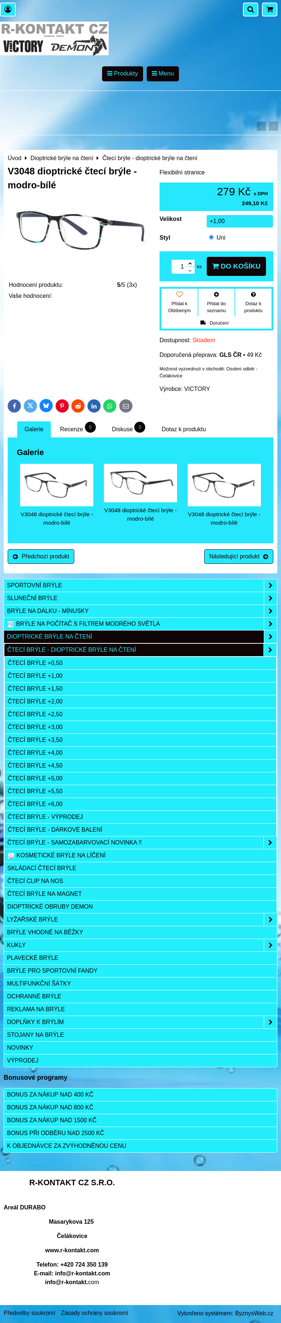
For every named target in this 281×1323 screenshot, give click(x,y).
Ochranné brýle (34, 996)
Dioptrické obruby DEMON (50, 906)
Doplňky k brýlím (142, 1022)
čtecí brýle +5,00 (35, 778)
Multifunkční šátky (39, 983)
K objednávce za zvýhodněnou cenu (66, 1146)
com (72, 1282)
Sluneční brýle (142, 598)
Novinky (20, 1048)
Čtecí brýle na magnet (44, 894)
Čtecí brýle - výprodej (45, 817)
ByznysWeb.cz (254, 1313)
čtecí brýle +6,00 (35, 804)
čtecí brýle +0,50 (35, 663)
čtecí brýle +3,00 (35, 727)
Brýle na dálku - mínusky (142, 611)
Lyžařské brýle (142, 919)
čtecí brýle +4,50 (35, 765)
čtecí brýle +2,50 (35, 714)
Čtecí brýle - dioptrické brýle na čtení (142, 650)
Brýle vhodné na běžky (45, 932)
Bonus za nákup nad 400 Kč (50, 1094)
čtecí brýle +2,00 (35, 701)
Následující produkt (238, 556)
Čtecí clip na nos (35, 881)
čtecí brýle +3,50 (35, 740)
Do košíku (236, 266)
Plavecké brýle (32, 958)
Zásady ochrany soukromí (94, 1313)
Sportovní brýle (142, 585)
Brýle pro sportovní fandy (52, 971)
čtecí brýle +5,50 (35, 791)
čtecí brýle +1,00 (35, 676)
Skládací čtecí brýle (41, 868)
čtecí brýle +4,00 (35, 753)
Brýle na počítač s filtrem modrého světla (142, 624)
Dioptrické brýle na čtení (142, 637)
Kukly (142, 945)
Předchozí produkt (41, 556)
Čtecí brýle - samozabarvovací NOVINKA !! (142, 842)
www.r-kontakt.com (72, 1250)
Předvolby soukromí (29, 1313)
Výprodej (22, 1060)
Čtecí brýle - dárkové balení (55, 830)
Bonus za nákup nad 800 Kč (50, 1107)
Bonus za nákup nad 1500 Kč (52, 1120)
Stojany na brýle (35, 1035)
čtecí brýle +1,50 (35, 688)
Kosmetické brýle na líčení (56, 855)
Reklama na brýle (36, 1009)
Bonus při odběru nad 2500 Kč (55, 1133)
